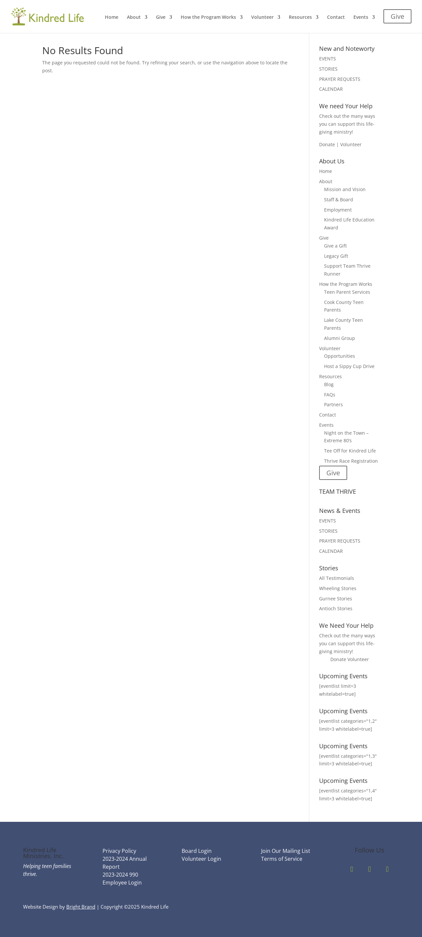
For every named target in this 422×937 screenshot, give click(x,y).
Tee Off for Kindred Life (350, 451)
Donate (338, 659)
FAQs (329, 394)
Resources (300, 17)
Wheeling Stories (337, 588)
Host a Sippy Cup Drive (349, 366)
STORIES (328, 69)
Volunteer (262, 17)
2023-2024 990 (120, 874)
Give (161, 17)
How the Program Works (208, 17)
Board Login (197, 850)
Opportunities (339, 356)
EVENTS (327, 58)
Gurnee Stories (335, 598)
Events (360, 17)
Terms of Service (281, 858)
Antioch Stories (335, 608)
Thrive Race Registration (351, 461)
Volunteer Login (201, 858)
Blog (329, 384)
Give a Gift (335, 246)
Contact (336, 17)
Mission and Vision (345, 189)
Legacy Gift (336, 256)
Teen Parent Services (347, 292)
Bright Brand (80, 906)
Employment (338, 210)
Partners (333, 404)
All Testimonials (336, 578)
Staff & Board (338, 199)
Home (111, 17)
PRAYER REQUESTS (339, 79)
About (134, 17)
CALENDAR (331, 89)
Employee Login (122, 882)
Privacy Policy (119, 850)
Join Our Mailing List (285, 850)
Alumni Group (339, 338)
